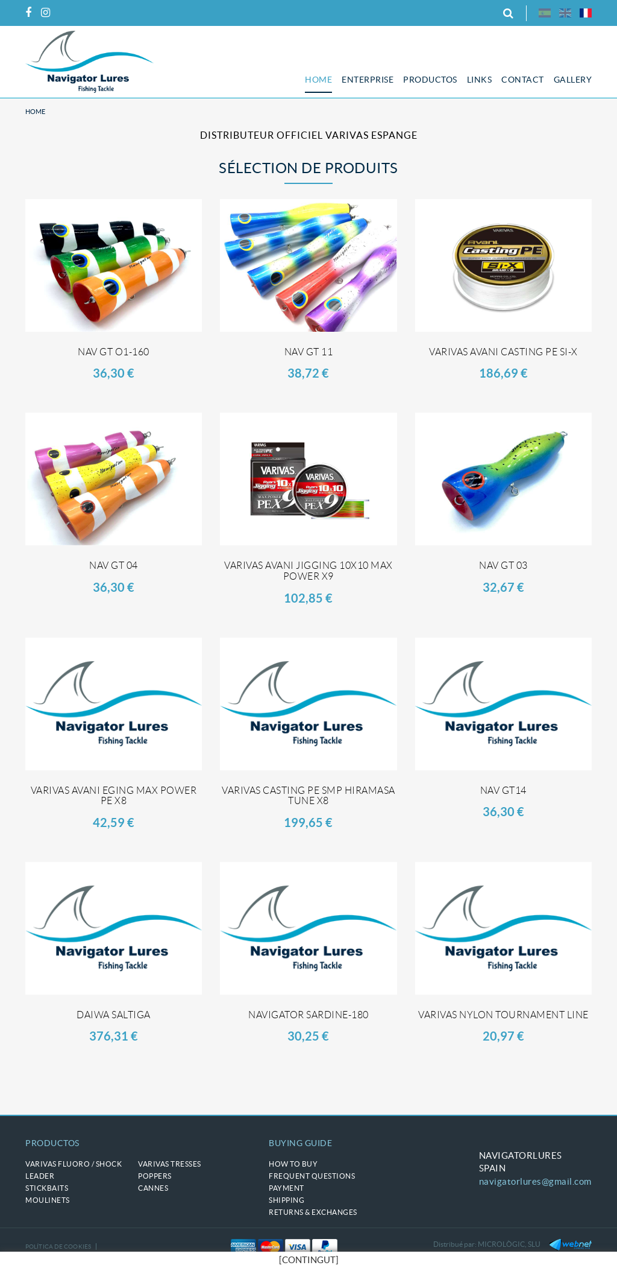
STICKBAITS (46, 1188)
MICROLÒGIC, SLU (509, 1244)
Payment (286, 1188)
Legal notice (46, 1261)
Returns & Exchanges (313, 1212)
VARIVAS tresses (169, 1164)
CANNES (153, 1188)
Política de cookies (58, 1246)
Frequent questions (312, 1176)
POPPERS (155, 1176)
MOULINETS (47, 1200)
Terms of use (99, 1261)
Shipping (286, 1200)
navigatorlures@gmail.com (535, 1181)
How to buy (293, 1164)
